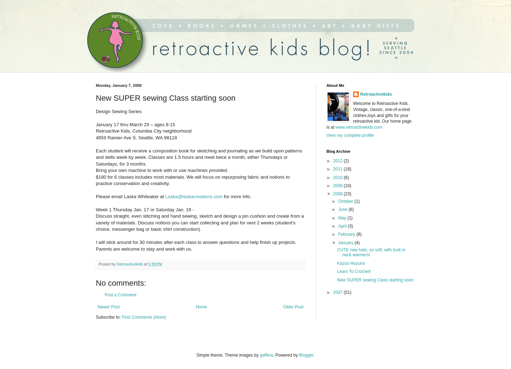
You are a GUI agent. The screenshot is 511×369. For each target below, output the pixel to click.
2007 (338, 292)
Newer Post (109, 306)
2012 (338, 160)
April (343, 226)
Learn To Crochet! (354, 271)
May (342, 218)
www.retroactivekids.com (358, 127)
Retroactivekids (376, 94)
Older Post (293, 306)
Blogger (306, 355)
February (347, 234)
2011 (338, 169)
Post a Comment (120, 294)
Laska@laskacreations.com (193, 196)
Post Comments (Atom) (144, 317)
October (346, 201)
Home (201, 306)
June (343, 209)
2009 (338, 185)
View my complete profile (350, 135)
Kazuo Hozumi (351, 263)
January (346, 242)
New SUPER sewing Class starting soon (375, 280)
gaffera (266, 355)
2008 (338, 193)
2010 (338, 177)
